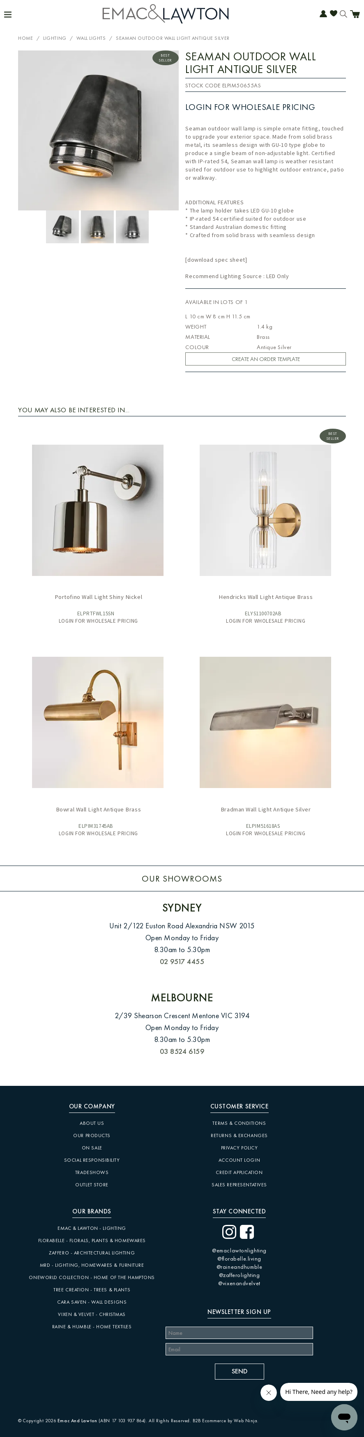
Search (343, 14)
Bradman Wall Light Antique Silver (266, 809)
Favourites (333, 14)
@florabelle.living (239, 1258)
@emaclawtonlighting (239, 1250)
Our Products (92, 1135)
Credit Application (239, 1172)
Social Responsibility (92, 1160)
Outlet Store (91, 1184)
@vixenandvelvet (239, 1283)
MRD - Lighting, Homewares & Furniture (92, 1265)
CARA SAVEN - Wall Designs (92, 1302)
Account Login (239, 1160)
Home (25, 38)
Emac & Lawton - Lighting (92, 1228)
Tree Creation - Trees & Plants (91, 1289)
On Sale (92, 1148)
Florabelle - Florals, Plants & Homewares (92, 1240)
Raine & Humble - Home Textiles (92, 1326)
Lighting (54, 38)
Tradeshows (92, 1172)
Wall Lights (91, 38)
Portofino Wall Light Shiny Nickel (98, 597)
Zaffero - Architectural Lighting (92, 1253)
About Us (92, 1123)
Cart (355, 15)
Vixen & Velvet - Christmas (92, 1314)
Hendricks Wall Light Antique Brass (266, 597)
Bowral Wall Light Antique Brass (98, 809)
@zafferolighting (239, 1275)
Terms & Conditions (239, 1123)
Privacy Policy (239, 1148)
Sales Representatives (239, 1184)
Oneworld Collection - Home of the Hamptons (92, 1277)
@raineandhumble (239, 1266)
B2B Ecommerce (209, 1420)
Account (323, 14)
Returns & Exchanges (239, 1135)
